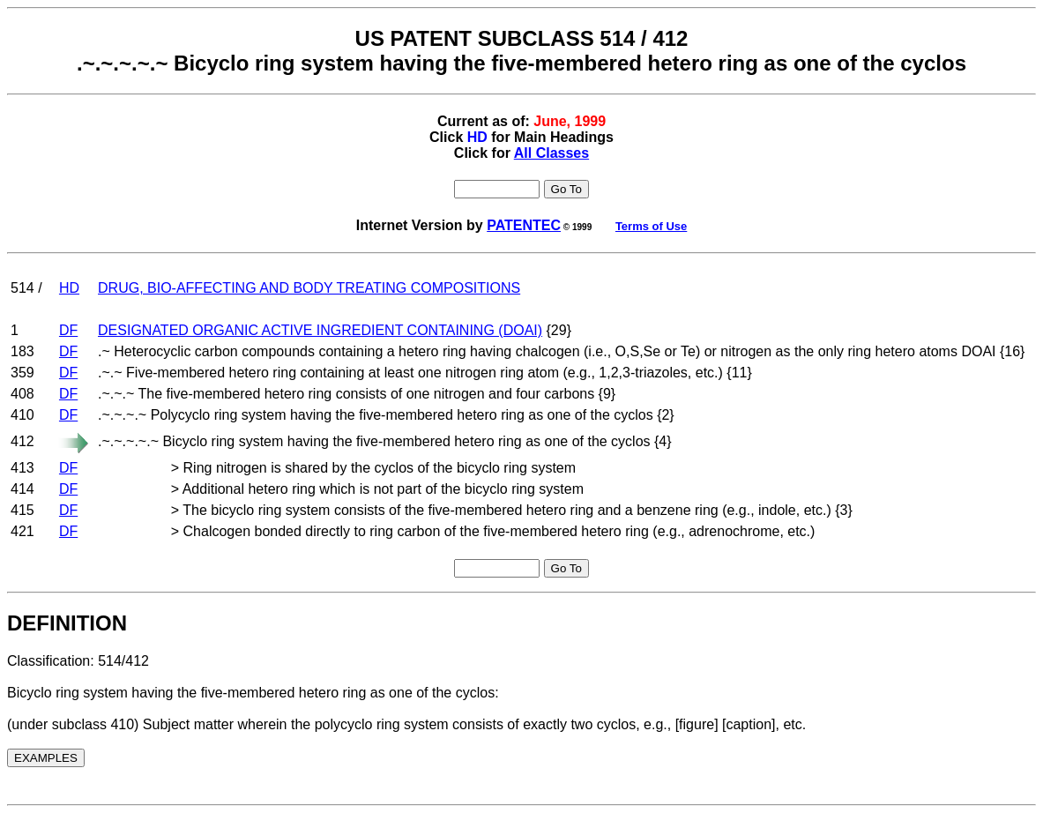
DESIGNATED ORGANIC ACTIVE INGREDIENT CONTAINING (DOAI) (320, 330)
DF (68, 330)
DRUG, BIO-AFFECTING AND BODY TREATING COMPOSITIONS (309, 287)
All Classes (551, 152)
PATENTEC (524, 225)
